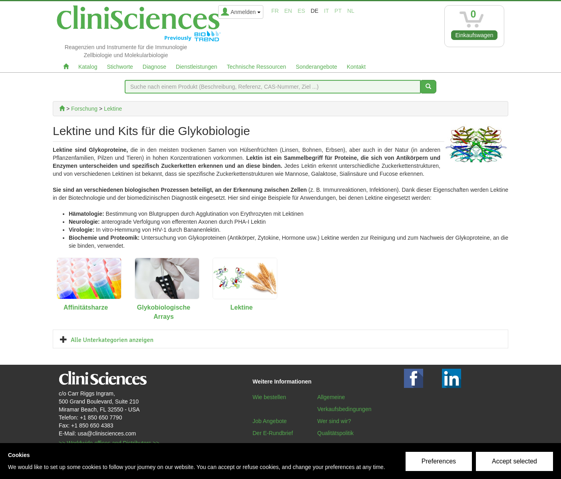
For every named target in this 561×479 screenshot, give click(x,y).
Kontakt (356, 67)
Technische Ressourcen (256, 67)
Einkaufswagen (474, 35)
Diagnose (154, 67)
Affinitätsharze (86, 307)
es (301, 11)
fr (275, 11)
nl (350, 11)
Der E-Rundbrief (273, 433)
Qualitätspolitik (335, 433)
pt (338, 11)
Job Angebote (270, 421)
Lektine (241, 307)
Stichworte (120, 67)
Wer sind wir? (334, 421)
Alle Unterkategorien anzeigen (112, 340)
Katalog (87, 67)
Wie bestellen (269, 397)
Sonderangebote (316, 67)
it (326, 11)
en (288, 11)
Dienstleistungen (196, 67)
